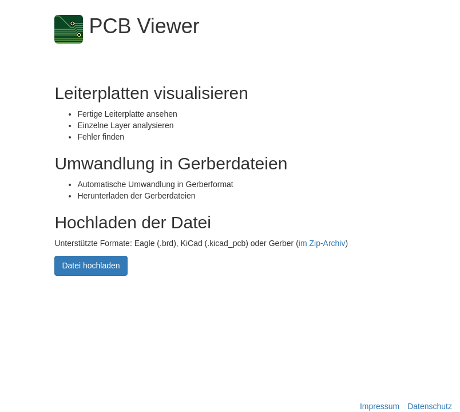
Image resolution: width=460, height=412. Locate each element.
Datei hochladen (91, 266)
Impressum (379, 406)
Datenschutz (429, 406)
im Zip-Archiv (322, 243)
